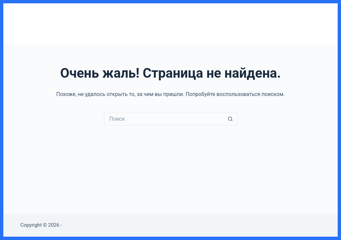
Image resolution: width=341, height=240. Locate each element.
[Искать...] (164, 118)
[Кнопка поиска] (230, 118)
